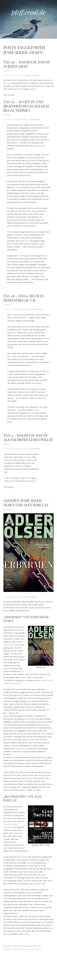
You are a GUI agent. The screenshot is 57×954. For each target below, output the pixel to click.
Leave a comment (33, 75)
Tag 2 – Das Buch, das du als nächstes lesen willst (28, 437)
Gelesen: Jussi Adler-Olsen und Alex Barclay (25, 502)
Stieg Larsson (9, 645)
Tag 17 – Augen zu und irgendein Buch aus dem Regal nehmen (26, 106)
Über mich (37, 946)
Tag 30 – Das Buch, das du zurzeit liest (26, 64)
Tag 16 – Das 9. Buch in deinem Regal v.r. (23, 298)
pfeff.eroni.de (28, 12)
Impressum (7, 946)
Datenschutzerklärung (22, 946)
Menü (28, 25)
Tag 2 (8, 83)
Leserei (7, 71)
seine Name (21, 748)
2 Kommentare (34, 119)
